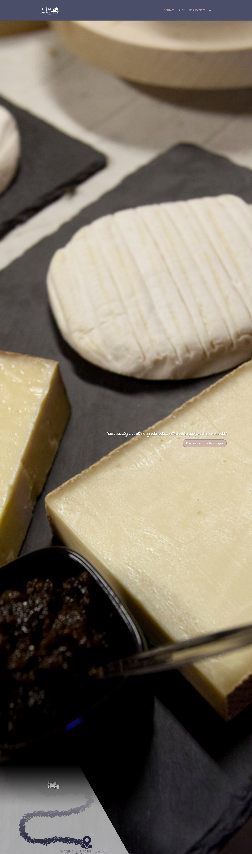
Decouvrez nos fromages (204, 443)
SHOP (182, 10)
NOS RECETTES (197, 10)
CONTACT (169, 10)
